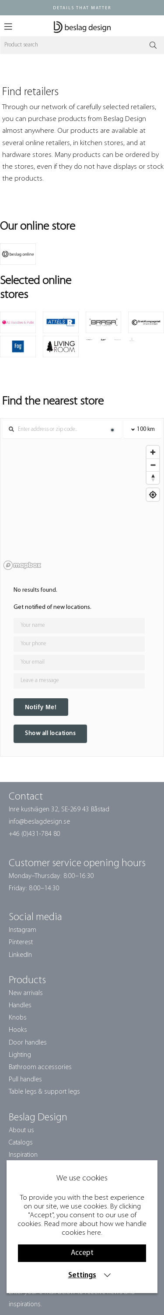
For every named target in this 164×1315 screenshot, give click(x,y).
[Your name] (79, 625)
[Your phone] (79, 644)
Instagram (22, 930)
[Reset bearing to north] (153, 477)
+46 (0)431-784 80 (34, 834)
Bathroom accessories (40, 1067)
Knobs (18, 1017)
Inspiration (23, 1155)
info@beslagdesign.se (39, 821)
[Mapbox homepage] (22, 565)
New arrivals (26, 993)
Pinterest (21, 942)
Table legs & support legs (44, 1091)
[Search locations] (62, 429)
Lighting (20, 1055)
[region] (82, 507)
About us (21, 1130)
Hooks (18, 1030)
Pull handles (25, 1079)
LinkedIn (20, 955)
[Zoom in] (153, 452)
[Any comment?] (79, 681)
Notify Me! (41, 707)
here (94, 1233)
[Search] (82, 45)
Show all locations (50, 733)
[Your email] (79, 662)
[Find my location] (153, 494)
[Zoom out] (153, 464)
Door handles (28, 1042)
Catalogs (21, 1142)
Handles (20, 1005)
